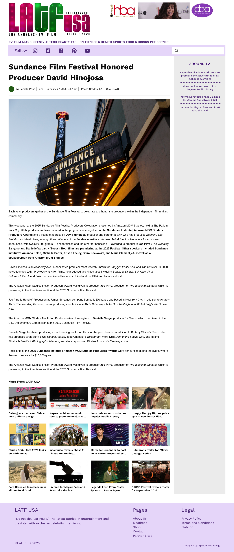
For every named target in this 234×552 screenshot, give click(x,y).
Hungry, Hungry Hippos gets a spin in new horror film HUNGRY (151, 415)
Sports (119, 42)
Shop (137, 527)
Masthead (140, 523)
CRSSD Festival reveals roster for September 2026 (150, 488)
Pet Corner (159, 42)
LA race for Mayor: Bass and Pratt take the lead (67, 488)
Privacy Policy (191, 518)
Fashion (77, 42)
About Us (140, 518)
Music (26, 42)
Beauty (64, 42)
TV (11, 42)
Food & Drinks (137, 42)
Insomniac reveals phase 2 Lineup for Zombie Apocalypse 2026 (67, 451)
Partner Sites (142, 535)
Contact (139, 531)
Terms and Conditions (197, 523)
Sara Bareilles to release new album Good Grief (27, 488)
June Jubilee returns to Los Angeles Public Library (108, 415)
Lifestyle (40, 42)
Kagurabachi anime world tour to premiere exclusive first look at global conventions (66, 415)
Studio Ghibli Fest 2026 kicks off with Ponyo (27, 451)
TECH (53, 42)
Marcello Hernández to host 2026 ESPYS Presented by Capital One (108, 451)
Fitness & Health (98, 42)
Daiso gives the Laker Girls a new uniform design (27, 415)
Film (17, 42)
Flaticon (187, 527)
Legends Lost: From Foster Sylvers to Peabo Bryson (107, 488)
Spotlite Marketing (209, 545)
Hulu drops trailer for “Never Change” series (150, 451)
